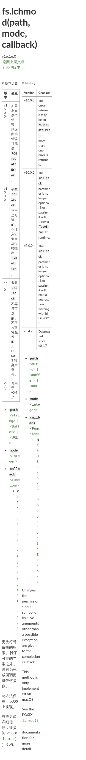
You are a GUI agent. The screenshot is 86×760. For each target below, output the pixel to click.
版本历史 (11, 83)
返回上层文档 (14, 61)
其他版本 (11, 67)
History (30, 83)
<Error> (18, 524)
